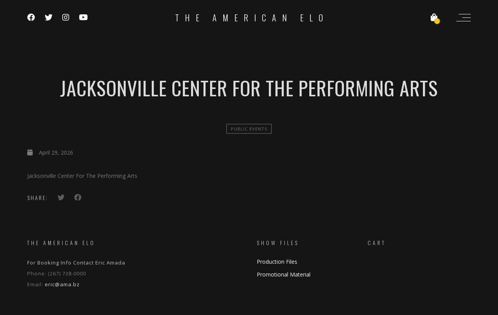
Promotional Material (283, 274)
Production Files (277, 261)
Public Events (249, 129)
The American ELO (252, 17)
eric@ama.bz (62, 284)
